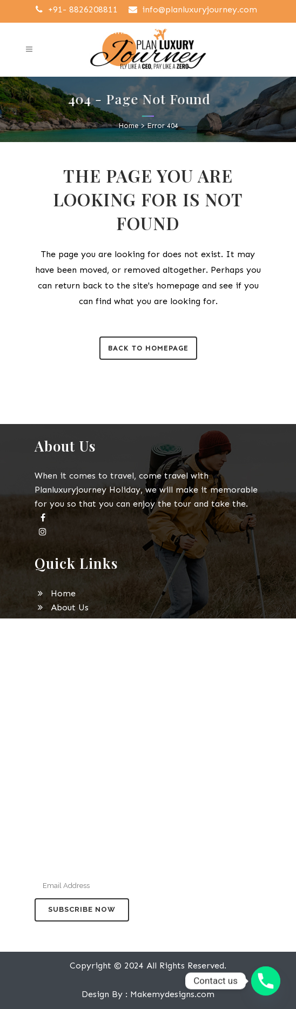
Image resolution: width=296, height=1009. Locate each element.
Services (59, 649)
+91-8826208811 (74, 771)
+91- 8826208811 (75, 9)
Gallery (57, 663)
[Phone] (265, 980)
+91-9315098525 (145, 771)
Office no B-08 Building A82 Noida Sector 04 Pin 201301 (147, 814)
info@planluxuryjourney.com (192, 9)
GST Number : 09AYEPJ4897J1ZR (144, 31)
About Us (62, 607)
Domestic (62, 621)
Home (128, 126)
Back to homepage (148, 348)
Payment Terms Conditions (99, 692)
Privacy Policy (72, 677)
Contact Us (66, 706)
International (70, 635)
